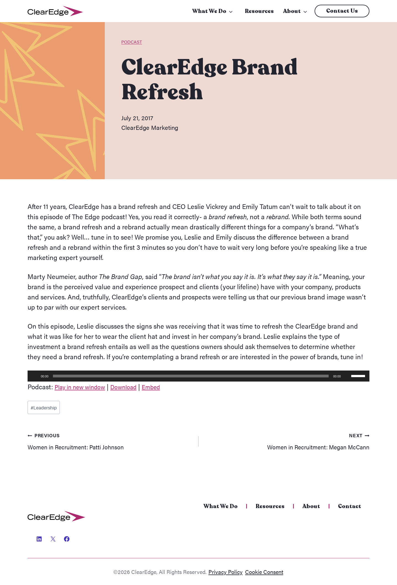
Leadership (45, 408)
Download (133, 386)
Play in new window (84, 386)
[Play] (34, 376)
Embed (163, 386)
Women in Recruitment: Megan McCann (287, 445)
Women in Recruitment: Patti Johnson (110, 445)
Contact (349, 506)
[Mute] (347, 376)
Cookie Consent (264, 572)
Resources (259, 11)
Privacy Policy (225, 572)
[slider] (191, 376)
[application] (198, 376)
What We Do (209, 11)
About (292, 11)
